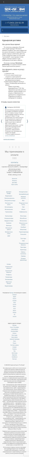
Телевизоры (8, 277)
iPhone (23, 209)
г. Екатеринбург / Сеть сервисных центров (14, 15)
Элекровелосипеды (10, 200)
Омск (14, 341)
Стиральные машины (8, 267)
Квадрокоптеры (9, 220)
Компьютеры (8, 216)
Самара (15, 347)
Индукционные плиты (23, 203)
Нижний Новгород (14, 339)
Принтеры (23, 247)
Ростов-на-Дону (14, 345)
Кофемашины (23, 212)
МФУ (8, 236)
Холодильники (23, 192)
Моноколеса (23, 220)
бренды (12, 292)
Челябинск (14, 357)
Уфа (14, 351)
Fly (14, 314)
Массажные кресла (9, 228)
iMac (23, 200)
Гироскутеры (8, 212)
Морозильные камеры (23, 223)
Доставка (14, 182)
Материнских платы (9, 232)
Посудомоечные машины (23, 244)
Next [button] (27, 121)
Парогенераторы (23, 232)
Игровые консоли (23, 197)
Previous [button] (1, 121)
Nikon (14, 306)
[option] (14, 121)
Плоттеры (23, 238)
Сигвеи (9, 264)
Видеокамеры (9, 286)
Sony (14, 302)
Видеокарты (8, 196)
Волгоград (14, 353)
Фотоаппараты (9, 207)
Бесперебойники (24, 194)
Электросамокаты (9, 198)
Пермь (14, 343)
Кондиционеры (9, 218)
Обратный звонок (14, 25)
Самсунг (14, 294)
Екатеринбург (14, 331)
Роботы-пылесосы (23, 252)
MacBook (8, 223)
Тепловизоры (9, 279)
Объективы (23, 229)
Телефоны (9, 274)
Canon (14, 304)
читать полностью (10, 135)
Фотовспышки (9, 209)
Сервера (23, 256)
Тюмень (14, 349)
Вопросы (14, 180)
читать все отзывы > (9, 139)
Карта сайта (14, 184)
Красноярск (14, 337)
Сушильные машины (8, 271)
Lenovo (14, 316)
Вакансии (14, 178)
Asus (14, 308)
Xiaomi (14, 298)
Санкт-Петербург (14, 327)
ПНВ (23, 241)
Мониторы (23, 216)
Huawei (14, 300)
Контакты (14, 162)
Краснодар (14, 335)
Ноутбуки (23, 227)
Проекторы (23, 249)
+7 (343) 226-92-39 (15, 22)
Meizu (14, 310)
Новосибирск (14, 329)
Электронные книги (9, 203)
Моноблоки (23, 218)
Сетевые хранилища (23, 259)
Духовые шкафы (8, 192)
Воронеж (14, 355)
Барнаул (14, 359)
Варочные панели (9, 282)
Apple (14, 296)
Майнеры (8, 225)
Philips (14, 312)
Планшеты (23, 234)
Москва (14, 325)
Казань (14, 333)
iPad (23, 207)
